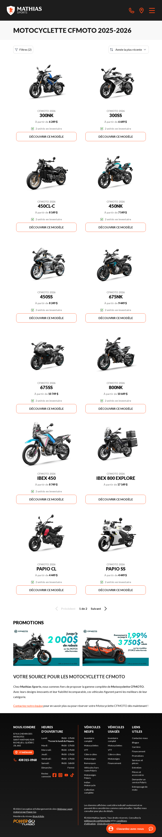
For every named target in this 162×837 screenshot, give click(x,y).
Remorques (90, 763)
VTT (86, 750)
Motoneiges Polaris (90, 776)
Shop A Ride (38, 816)
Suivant (99, 608)
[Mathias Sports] (24, 10)
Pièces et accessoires (138, 773)
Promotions (138, 755)
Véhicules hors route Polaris (91, 769)
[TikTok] (72, 775)
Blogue (135, 742)
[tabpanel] (57, 753)
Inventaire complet (89, 739)
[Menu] (152, 10)
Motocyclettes (91, 745)
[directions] (141, 10)
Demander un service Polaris (139, 781)
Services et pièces (137, 762)
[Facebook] (54, 775)
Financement (114, 763)
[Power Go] (45, 822)
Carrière (136, 747)
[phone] (131, 10)
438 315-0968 (25, 760)
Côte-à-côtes (90, 754)
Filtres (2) (23, 49)
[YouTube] (66, 775)
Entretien (136, 767)
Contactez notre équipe (28, 705)
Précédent (64, 608)
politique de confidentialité (97, 820)
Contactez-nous (140, 738)
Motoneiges (90, 758)
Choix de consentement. (109, 823)
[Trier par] (129, 49)
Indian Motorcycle (90, 784)
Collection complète (89, 791)
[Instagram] (60, 775)
